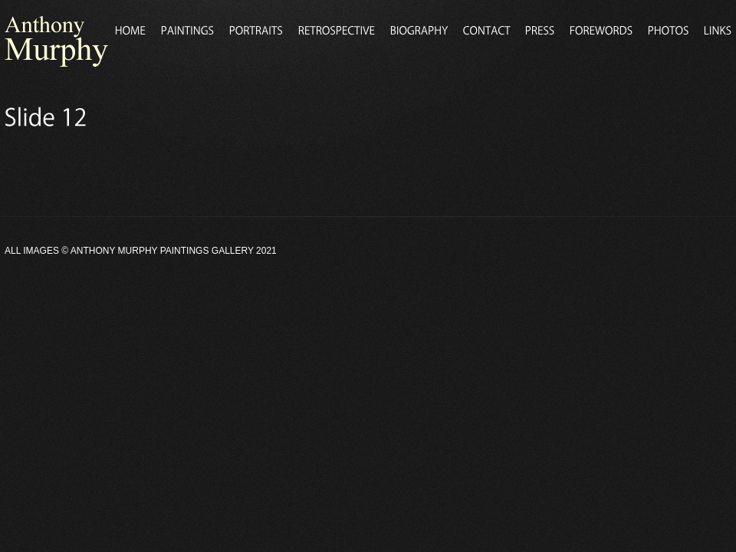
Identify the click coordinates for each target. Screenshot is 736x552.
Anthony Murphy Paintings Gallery (162, 250)
